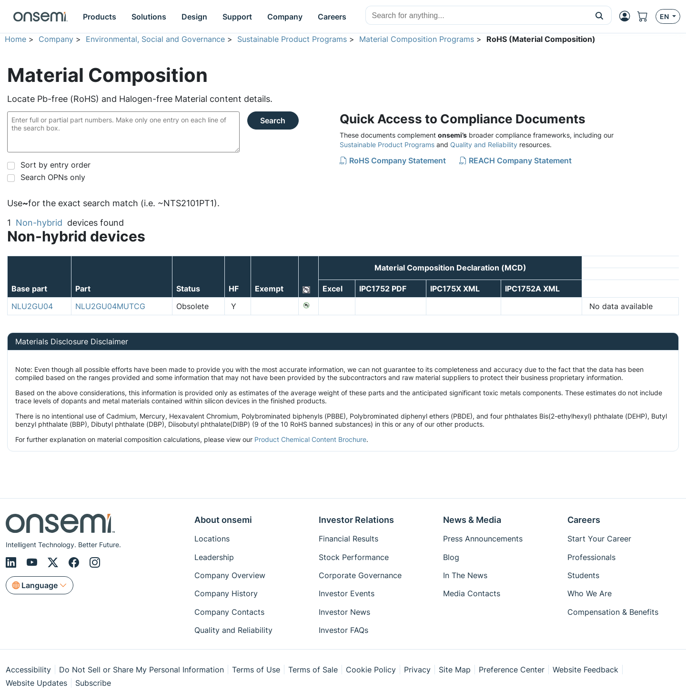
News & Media (472, 520)
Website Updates (36, 683)
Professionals (591, 557)
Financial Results (348, 538)
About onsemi (223, 520)
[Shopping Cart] (646, 16)
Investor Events (346, 593)
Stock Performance (354, 557)
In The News (465, 575)
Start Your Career (599, 538)
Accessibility (28, 669)
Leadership (214, 557)
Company (56, 39)
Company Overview (229, 575)
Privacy (417, 669)
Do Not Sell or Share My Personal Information (141, 669)
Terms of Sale (313, 669)
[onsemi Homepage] (40, 16)
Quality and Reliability (483, 144)
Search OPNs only (52, 177)
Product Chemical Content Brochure (310, 439)
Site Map (455, 669)
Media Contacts (471, 593)
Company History (226, 593)
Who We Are (589, 593)
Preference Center (512, 669)
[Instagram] (95, 562)
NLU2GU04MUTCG (110, 306)
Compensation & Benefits (612, 612)
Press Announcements (483, 538)
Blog (451, 557)
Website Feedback (585, 669)
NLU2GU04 (32, 306)
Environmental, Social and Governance (155, 39)
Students (583, 575)
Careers (583, 520)
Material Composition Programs (416, 39)
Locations (212, 538)
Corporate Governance (360, 575)
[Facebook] (75, 562)
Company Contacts (229, 612)
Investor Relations (356, 520)
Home (15, 39)
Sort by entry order (55, 165)
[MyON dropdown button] (627, 16)
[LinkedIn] (12, 562)
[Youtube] (33, 562)
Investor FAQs (343, 630)
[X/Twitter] (54, 562)
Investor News (344, 612)
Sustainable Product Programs (292, 39)
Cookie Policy (371, 669)
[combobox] (476, 15)
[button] (599, 15)
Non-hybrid (39, 223)
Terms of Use (256, 669)
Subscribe (93, 683)
